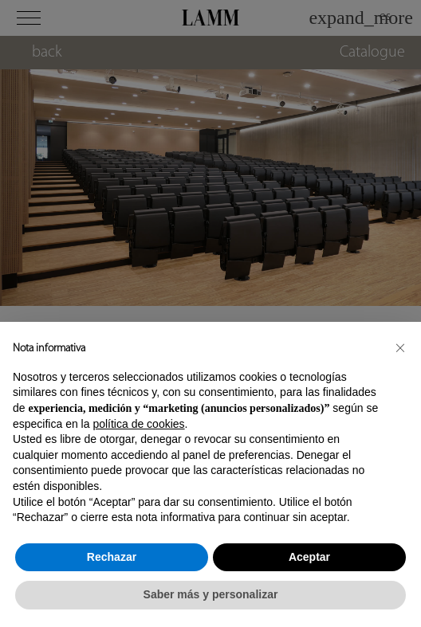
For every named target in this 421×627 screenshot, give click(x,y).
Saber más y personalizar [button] (211, 594)
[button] (400, 347)
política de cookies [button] (138, 423)
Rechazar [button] (111, 557)
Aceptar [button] (309, 557)
